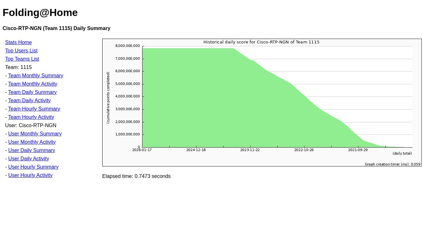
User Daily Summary (31, 150)
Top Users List (21, 50)
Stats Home (18, 42)
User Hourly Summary (33, 167)
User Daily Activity (28, 158)
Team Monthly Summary (35, 75)
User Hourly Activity (30, 175)
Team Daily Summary (32, 92)
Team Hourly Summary (34, 108)
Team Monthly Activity (32, 84)
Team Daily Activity (29, 100)
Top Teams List (22, 59)
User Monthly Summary (35, 133)
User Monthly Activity (32, 142)
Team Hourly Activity (31, 117)
